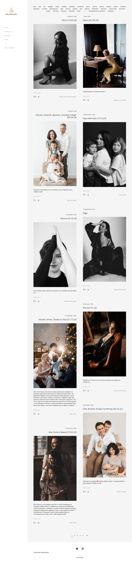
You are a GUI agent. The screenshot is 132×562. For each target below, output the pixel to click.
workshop (72, 11)
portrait (116, 6)
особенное (80, 6)
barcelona (104, 9)
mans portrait (113, 9)
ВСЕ (34, 6)
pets (40, 6)
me (45, 6)
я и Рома (44, 9)
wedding (64, 6)
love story (56, 11)
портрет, (61, 96)
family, (69, 200)
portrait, (66, 96)
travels (57, 6)
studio (85, 11)
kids (81, 9)
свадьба (50, 6)
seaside (75, 9)
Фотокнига (122, 9)
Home (6, 32)
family (79, 11)
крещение (36, 9)
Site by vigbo (79, 557)
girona (88, 6)
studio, (70, 96)
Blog (6, 49)
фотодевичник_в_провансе (97, 11)
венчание (64, 11)
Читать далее (37, 93)
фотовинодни (54, 9)
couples (48, 11)
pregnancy (111, 11)
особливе (123, 6)
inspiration (72, 6)
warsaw (68, 9)
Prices (6, 45)
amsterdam (95, 9)
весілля (94, 6)
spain (62, 9)
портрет (108, 6)
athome (102, 6)
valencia (87, 9)
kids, (72, 200)
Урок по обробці (9, 53)
